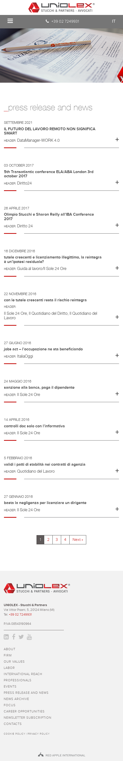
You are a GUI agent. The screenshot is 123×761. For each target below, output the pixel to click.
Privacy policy (39, 734)
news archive (16, 699)
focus (10, 705)
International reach (23, 674)
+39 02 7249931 (65, 21)
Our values (14, 661)
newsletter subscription (27, 717)
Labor (9, 668)
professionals (18, 680)
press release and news (26, 693)
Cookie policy (14, 734)
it (114, 21)
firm (8, 655)
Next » (78, 540)
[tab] (61, 134)
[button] (61, 132)
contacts (13, 724)
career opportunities (24, 711)
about (9, 649)
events (10, 686)
